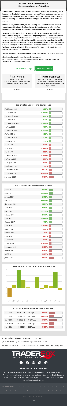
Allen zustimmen (44, 68)
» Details (17, 89)
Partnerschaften (51, 76)
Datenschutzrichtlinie (55, 53)
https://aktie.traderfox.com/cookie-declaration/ (20, 59)
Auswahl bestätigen (24, 68)
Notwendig (18, 76)
